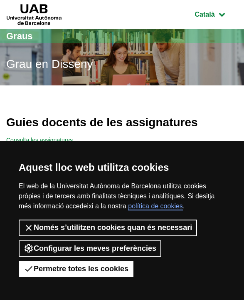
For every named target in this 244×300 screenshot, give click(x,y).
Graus (19, 36)
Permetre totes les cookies (76, 269)
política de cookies (155, 206)
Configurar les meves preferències (90, 248)
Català (216, 13)
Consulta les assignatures (39, 140)
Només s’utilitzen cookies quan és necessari (108, 228)
